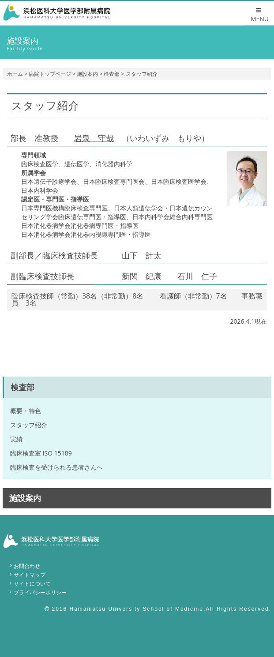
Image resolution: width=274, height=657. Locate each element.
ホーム (15, 74)
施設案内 (87, 74)
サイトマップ (29, 575)
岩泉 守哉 (94, 138)
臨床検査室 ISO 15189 (41, 453)
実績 (16, 439)
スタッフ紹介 (28, 425)
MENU (260, 15)
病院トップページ (50, 74)
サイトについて (32, 583)
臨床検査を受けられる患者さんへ (56, 467)
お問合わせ (27, 566)
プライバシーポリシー (40, 592)
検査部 (112, 74)
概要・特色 (25, 411)
